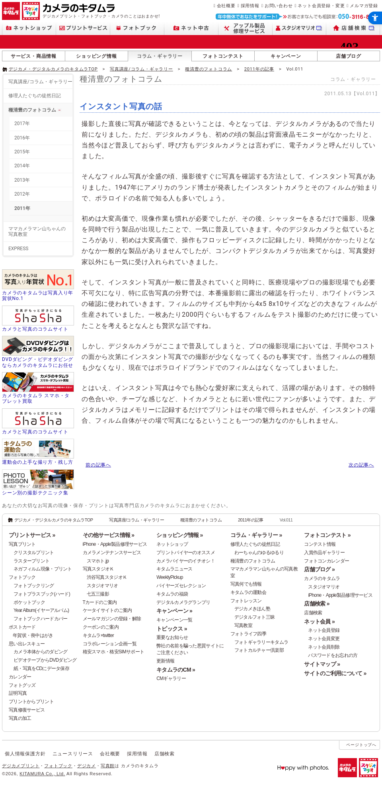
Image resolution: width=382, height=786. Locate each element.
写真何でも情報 (246, 584)
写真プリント (22, 544)
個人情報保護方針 (25, 754)
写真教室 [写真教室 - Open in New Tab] (243, 625)
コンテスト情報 (319, 544)
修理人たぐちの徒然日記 (34, 95)
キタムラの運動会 (248, 592)
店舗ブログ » (319, 569)
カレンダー (20, 677)
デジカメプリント (20, 765)
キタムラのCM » (175, 669)
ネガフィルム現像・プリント (43, 569)
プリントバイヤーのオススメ (185, 552)
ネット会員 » (319, 621)
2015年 (22, 152)
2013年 (22, 180)
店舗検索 (313, 612)
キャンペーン (286, 56)
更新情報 (165, 661)
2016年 (22, 138)
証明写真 (18, 693)
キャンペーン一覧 (174, 620)
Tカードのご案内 (100, 602)
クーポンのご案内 (101, 627)
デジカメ (86, 765)
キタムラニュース (174, 569)
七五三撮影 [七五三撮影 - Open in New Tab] (98, 594)
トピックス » (171, 628)
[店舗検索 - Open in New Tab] (353, 28)
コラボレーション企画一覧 (109, 644)
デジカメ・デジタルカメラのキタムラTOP (53, 69)
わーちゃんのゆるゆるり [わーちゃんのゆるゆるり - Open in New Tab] (259, 552)
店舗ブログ (348, 56)
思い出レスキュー (27, 644)
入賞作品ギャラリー (324, 552)
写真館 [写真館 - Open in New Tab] (108, 765)
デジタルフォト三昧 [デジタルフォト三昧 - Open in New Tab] (254, 617)
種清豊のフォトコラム (208, 69)
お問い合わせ (279, 5)
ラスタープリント (31, 561)
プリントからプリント (31, 701)
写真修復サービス (27, 710)
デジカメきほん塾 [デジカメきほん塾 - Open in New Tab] (252, 609)
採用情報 (250, 5)
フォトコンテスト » (327, 535)
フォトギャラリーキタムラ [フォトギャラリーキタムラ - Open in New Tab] (261, 642)
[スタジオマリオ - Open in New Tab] (299, 28)
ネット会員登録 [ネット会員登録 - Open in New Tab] (323, 630)
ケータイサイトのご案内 (107, 610)
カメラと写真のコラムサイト (35, 329)
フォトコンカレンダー (326, 561)
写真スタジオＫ (98, 569)
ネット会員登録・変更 (321, 5)
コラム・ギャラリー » (256, 535)
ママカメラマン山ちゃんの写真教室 (37, 231)
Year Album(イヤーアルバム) (41, 610)
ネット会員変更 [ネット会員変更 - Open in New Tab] (323, 638)
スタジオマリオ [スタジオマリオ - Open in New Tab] (102, 585)
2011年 (22, 208)
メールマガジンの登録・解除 (112, 618)
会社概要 (226, 5)
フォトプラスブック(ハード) (42, 594)
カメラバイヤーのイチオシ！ (185, 561)
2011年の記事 (259, 69)
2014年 (22, 166)
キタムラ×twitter (98, 635)
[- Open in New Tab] (363, 68)
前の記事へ (98, 465)
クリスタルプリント (34, 552)
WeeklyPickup (169, 577)
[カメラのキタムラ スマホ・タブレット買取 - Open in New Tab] (38, 388)
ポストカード (22, 627)
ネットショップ (172, 544)
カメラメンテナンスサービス (112, 552)
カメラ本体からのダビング (40, 652)
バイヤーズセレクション (181, 585)
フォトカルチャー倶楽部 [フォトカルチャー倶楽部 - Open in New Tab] (259, 650)
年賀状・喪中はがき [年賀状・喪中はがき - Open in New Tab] (33, 635)
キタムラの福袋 (172, 594)
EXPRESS (18, 248)
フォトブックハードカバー (40, 618)
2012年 (22, 194)
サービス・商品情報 (34, 56)
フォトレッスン (246, 601)
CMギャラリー (171, 678)
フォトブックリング (34, 585)
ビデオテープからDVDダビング (45, 660)
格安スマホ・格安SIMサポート (113, 652)
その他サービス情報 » (108, 535)
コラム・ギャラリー (160, 56)
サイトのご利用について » (335, 673)
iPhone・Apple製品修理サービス (115, 544)
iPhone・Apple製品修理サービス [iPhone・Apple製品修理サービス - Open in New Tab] (340, 595)
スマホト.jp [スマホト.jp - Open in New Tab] (98, 561)
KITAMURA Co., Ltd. (42, 773)
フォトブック (22, 577)
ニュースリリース (73, 754)
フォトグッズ (22, 685)
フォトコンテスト (223, 56)
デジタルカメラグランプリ (183, 602)
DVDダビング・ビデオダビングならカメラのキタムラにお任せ (37, 362)
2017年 (22, 123)
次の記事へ (361, 465)
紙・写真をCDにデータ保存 (41, 668)
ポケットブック (29, 602)
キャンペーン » (174, 611)
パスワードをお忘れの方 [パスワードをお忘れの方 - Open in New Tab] (332, 655)
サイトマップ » (322, 664)
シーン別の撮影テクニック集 (35, 493)
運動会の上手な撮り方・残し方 (37, 462)
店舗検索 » (316, 603)
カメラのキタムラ (322, 578)
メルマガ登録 (364, 5)
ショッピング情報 (96, 56)
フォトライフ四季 (248, 634)
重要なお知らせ (172, 637)
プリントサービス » (32, 535)
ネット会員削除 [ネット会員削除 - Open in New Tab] (323, 647)
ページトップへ (361, 745)
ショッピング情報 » (179, 535)
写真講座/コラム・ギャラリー (141, 69)
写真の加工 (20, 718)
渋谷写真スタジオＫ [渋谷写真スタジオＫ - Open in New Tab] (107, 577)
